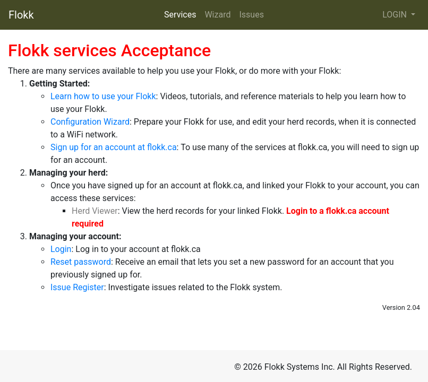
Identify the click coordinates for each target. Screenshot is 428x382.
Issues (251, 15)
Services (180, 15)
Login (60, 249)
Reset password (80, 262)
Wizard (217, 15)
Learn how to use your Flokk (103, 96)
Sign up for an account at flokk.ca (113, 147)
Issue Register (77, 287)
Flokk (21, 14)
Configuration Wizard (90, 122)
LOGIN (395, 15)
